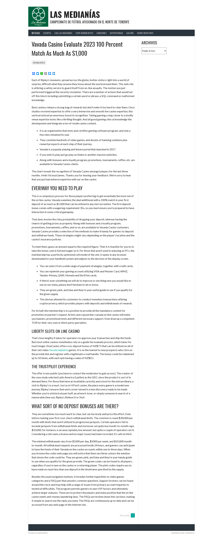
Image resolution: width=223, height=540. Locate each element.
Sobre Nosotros (145, 33)
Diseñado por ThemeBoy (183, 533)
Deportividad (116, 33)
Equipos (47, 33)
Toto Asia (127, 515)
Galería (130, 33)
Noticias (36, 33)
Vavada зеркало (58, 350)
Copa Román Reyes (84, 33)
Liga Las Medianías (63, 33)
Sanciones (102, 33)
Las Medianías (75, 14)
